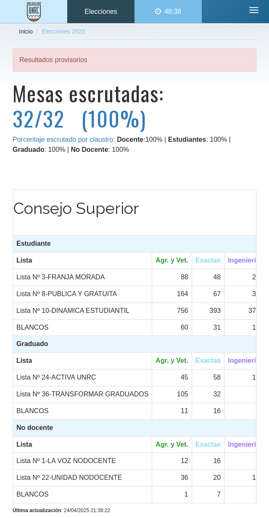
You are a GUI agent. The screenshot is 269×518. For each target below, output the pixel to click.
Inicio (26, 31)
